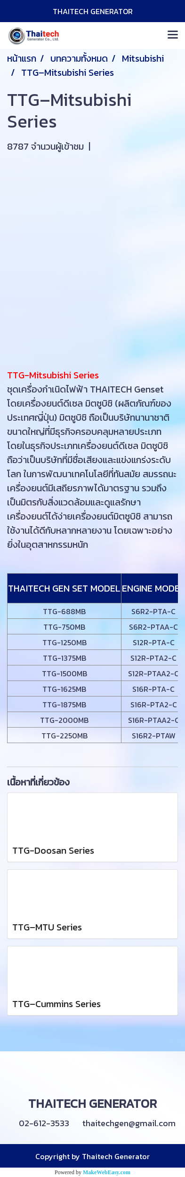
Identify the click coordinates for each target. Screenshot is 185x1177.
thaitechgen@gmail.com (129, 1123)
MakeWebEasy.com (106, 1172)
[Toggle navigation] (172, 35)
